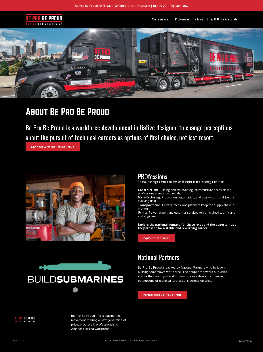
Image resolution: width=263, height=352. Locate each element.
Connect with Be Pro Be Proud (52, 147)
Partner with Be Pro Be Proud (162, 294)
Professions (182, 19)
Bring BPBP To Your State (222, 19)
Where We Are (159, 19)
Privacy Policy (244, 341)
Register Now (178, 6)
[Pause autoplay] (75, 290)
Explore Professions (156, 238)
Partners (198, 19)
